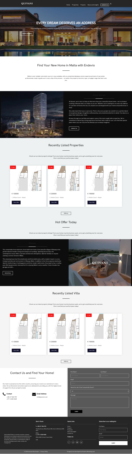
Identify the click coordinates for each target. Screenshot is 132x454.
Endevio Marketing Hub (88, 452)
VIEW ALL (66, 213)
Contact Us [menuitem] (105, 4)
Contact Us (70, 433)
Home (68, 426)
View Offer (16, 202)
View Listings (27, 33)
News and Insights (71, 432)
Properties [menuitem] (75, 4)
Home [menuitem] (68, 4)
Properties (70, 430)
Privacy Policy (44, 452)
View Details (8, 273)
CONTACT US (74, 128)
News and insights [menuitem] (93, 4)
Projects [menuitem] (83, 4)
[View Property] (28, 186)
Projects (69, 428)
